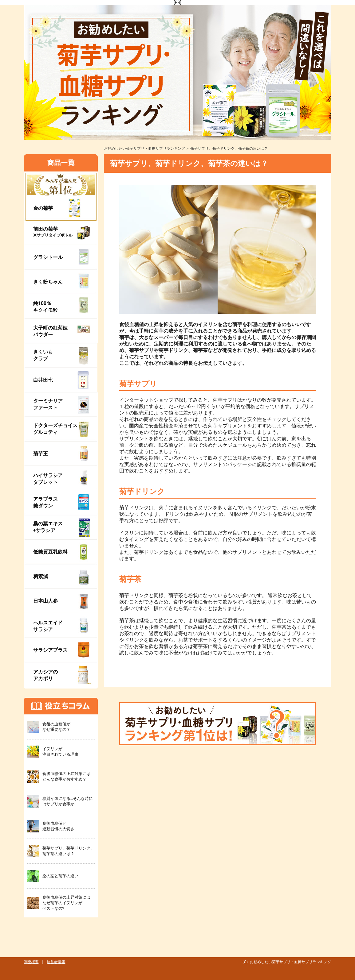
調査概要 (31, 962)
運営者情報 (56, 962)
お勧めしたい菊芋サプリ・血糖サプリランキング (144, 148)
